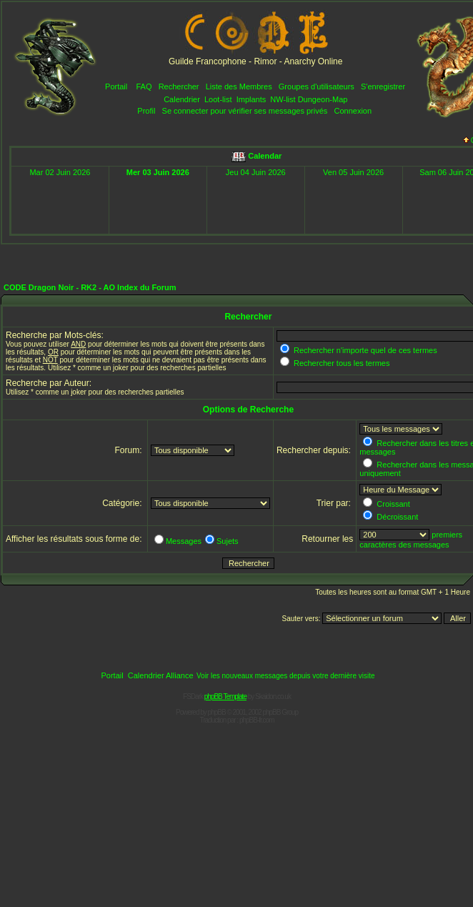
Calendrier (182, 99)
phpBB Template (225, 696)
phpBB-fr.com (256, 720)
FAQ (143, 86)
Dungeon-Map (323, 99)
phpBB (217, 712)
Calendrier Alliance (161, 675)
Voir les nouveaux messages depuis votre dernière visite (285, 676)
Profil (146, 110)
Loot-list (218, 99)
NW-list (282, 99)
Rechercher (179, 86)
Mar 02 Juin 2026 (59, 172)
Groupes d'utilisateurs (316, 86)
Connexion (353, 110)
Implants (251, 99)
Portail (116, 86)
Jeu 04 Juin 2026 (256, 172)
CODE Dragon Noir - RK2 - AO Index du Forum (90, 287)
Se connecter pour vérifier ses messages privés (245, 110)
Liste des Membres (239, 86)
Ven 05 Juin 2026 (353, 172)
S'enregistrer (383, 86)
